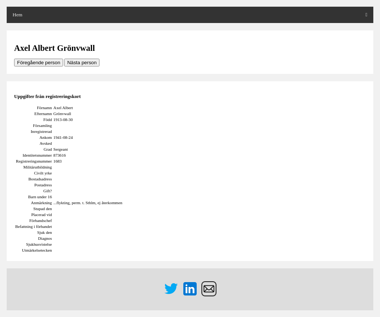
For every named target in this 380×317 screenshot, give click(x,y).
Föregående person (38, 62)
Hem (17, 14)
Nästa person (81, 62)
